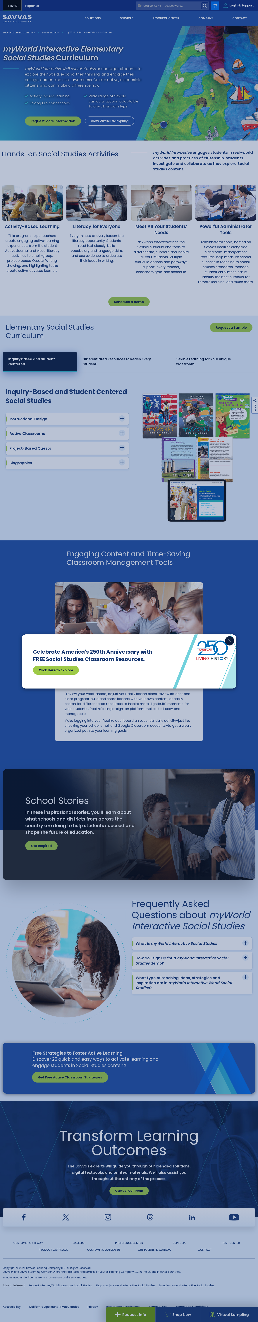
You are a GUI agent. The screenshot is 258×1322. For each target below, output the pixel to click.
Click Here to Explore (56, 670)
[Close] (229, 640)
